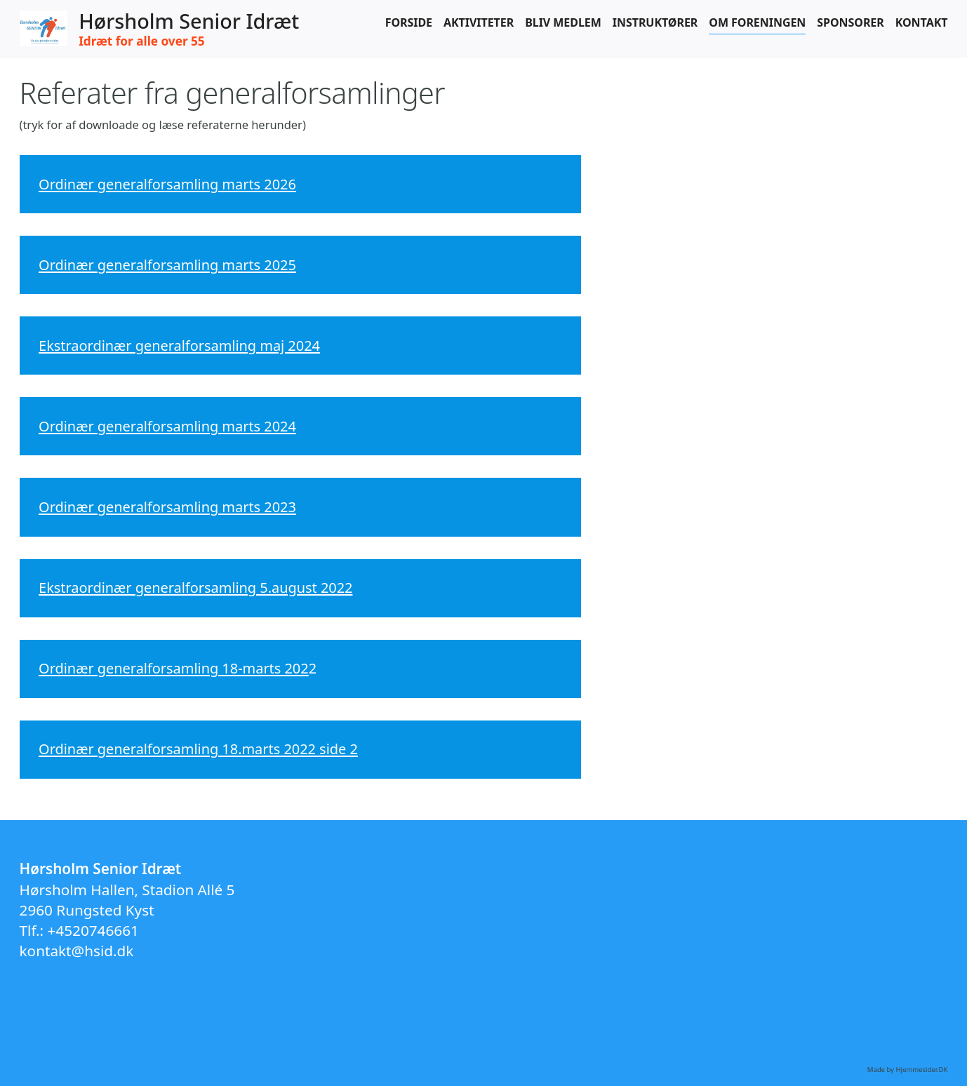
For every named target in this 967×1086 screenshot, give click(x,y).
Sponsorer (850, 22)
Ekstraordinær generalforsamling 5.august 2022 (195, 587)
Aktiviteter (479, 22)
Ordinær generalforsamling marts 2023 (167, 506)
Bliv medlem (563, 22)
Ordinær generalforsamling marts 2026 (167, 184)
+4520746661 (93, 930)
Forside (408, 22)
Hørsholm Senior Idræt (189, 21)
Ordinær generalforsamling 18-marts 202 (174, 668)
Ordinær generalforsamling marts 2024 (167, 426)
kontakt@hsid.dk (77, 950)
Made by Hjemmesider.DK (907, 1069)
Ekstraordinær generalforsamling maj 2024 (179, 345)
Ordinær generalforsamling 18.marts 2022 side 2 (198, 748)
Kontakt (921, 22)
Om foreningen (757, 22)
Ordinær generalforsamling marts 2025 (167, 264)
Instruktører (655, 22)
